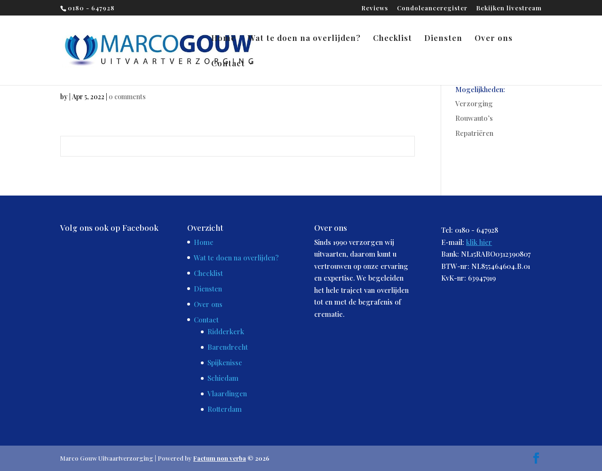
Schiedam (222, 378)
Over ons (494, 38)
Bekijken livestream (509, 8)
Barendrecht (227, 347)
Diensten (443, 38)
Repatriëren (474, 133)
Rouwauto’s (474, 118)
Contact (228, 64)
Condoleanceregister (432, 8)
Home (223, 38)
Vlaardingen (227, 393)
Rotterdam (224, 409)
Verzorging (474, 103)
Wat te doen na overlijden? (304, 38)
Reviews (375, 8)
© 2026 (231, 458)
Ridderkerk (225, 331)
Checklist (392, 38)
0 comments (127, 96)
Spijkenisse (224, 362)
